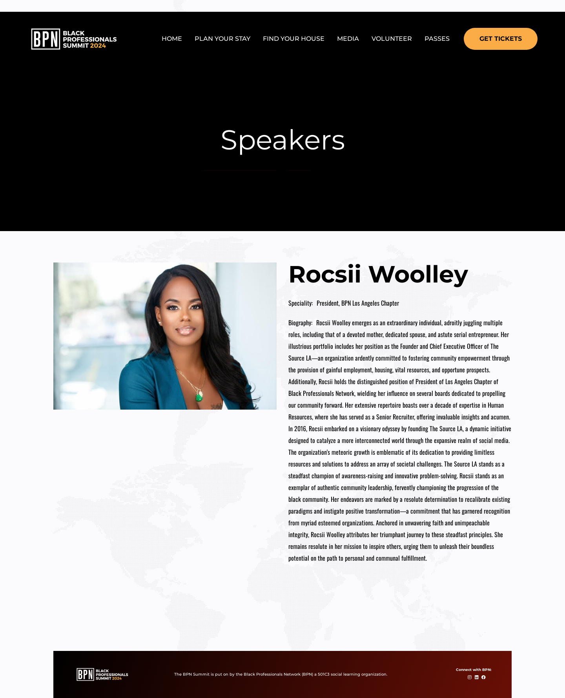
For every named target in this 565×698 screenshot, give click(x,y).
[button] (501, 39)
